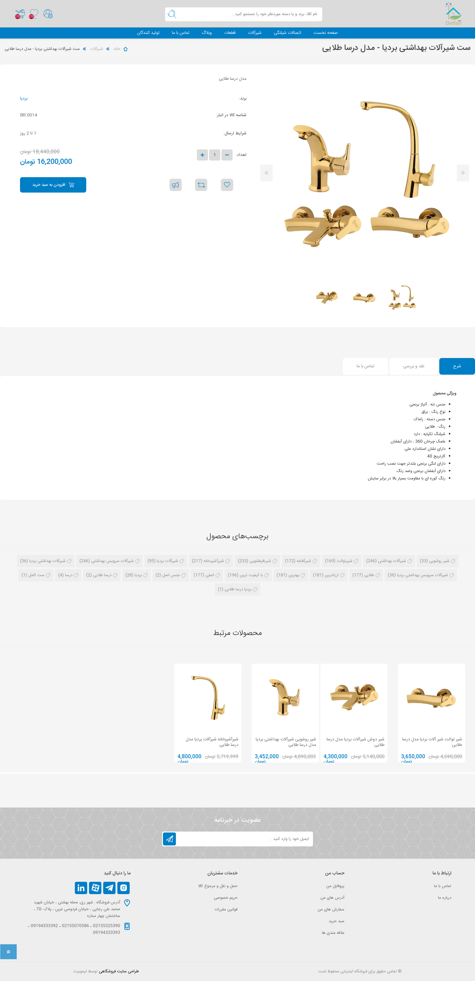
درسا (68, 575)
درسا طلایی (102, 575)
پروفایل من (335, 886)
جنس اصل (171, 575)
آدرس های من (332, 897)
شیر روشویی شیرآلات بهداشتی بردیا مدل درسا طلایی (286, 742)
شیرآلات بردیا (167, 561)
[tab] (457, 366)
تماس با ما (442, 886)
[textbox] (250, 14)
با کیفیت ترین (251, 575)
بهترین (293, 575)
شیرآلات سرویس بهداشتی (112, 561)
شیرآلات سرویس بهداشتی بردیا (422, 575)
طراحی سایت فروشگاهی (119, 971)
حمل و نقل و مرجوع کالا (218, 886)
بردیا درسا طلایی (238, 589)
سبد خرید (19, 14)
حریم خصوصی (226, 897)
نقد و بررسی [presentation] (413, 366)
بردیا (23, 99)
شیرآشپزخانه (214, 561)
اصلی (209, 575)
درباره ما (444, 897)
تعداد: (241, 155)
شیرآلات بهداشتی (392, 561)
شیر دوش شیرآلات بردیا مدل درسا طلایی (355, 742)
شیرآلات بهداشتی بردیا (47, 561)
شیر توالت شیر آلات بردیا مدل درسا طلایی (432, 742)
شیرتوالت (344, 561)
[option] (402, 298)
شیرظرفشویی (260, 561)
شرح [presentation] (457, 366)
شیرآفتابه (304, 561)
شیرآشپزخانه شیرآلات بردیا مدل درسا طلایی (212, 742)
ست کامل (36, 575)
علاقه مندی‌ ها (333, 933)
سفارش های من (331, 909)
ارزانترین (332, 575)
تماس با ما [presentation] (365, 366)
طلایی (369, 575)
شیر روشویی (439, 561)
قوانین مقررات (226, 909)
